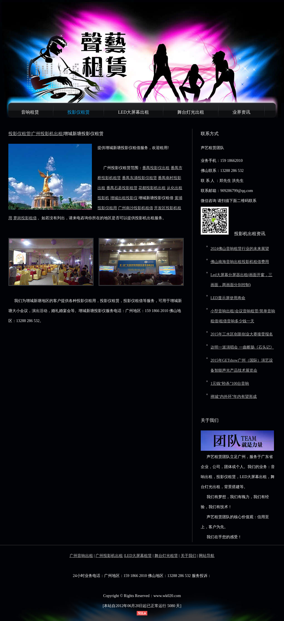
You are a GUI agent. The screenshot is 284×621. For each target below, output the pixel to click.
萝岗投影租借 (25, 218)
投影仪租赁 (78, 112)
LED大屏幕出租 (133, 112)
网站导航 (206, 556)
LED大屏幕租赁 (138, 556)
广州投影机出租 (47, 133)
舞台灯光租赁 (166, 556)
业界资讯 (241, 112)
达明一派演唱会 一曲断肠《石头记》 (242, 347)
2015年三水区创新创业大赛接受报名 (241, 334)
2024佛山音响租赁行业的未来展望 (239, 249)
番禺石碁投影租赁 (122, 188)
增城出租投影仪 (124, 198)
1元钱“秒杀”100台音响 (229, 383)
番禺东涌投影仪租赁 (139, 178)
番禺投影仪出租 (156, 168)
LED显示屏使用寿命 (227, 298)
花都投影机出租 (152, 188)
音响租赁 (30, 112)
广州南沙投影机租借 (135, 208)
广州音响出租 (81, 556)
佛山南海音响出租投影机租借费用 (239, 262)
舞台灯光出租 (190, 112)
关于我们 (188, 556)
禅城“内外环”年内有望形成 (233, 396)
